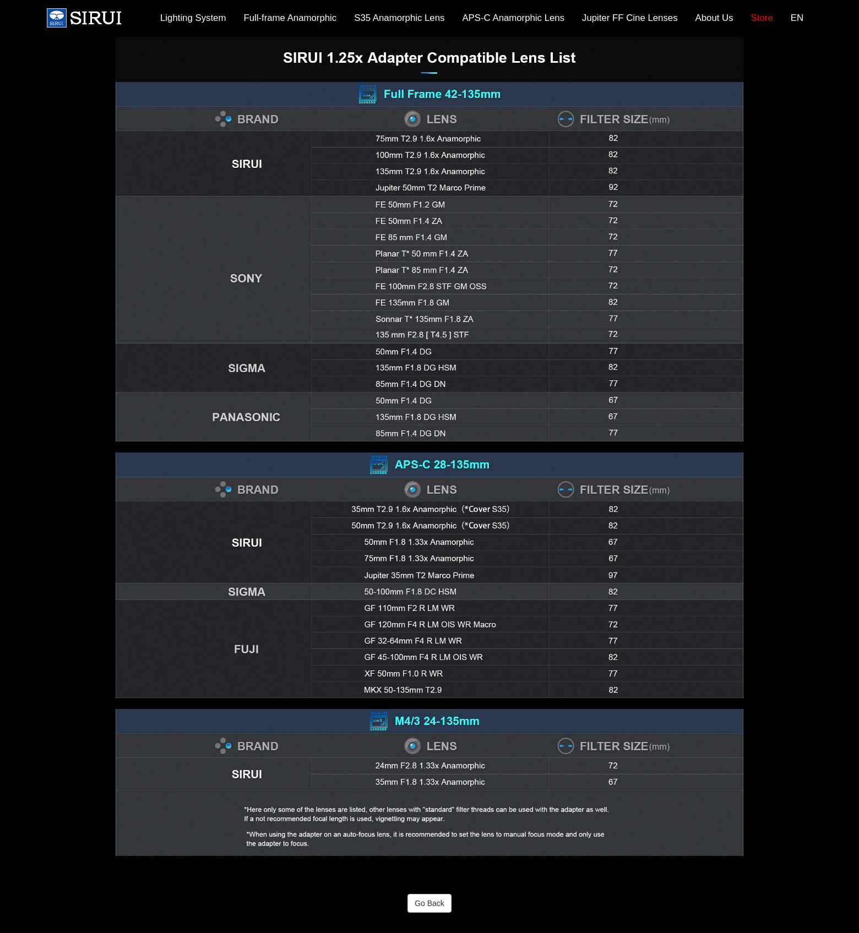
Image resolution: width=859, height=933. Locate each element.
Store (762, 18)
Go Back (429, 903)
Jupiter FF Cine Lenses (629, 18)
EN (797, 18)
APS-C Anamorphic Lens (513, 18)
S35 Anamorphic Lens (399, 18)
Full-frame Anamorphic (289, 18)
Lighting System (193, 18)
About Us (714, 18)
